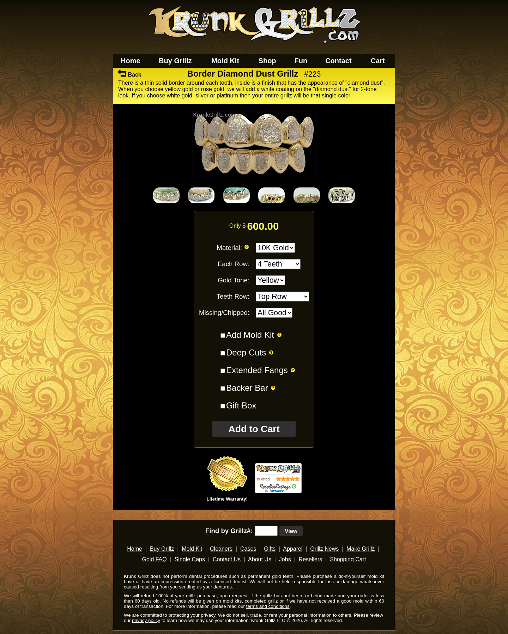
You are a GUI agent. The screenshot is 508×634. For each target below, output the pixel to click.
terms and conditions (268, 606)
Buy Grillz (175, 61)
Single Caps (190, 559)
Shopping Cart (348, 559)
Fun (301, 61)
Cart (378, 61)
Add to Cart (253, 429)
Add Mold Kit (250, 335)
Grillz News (324, 549)
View (291, 531)
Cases (248, 549)
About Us (259, 559)
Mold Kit (225, 61)
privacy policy (146, 620)
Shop (267, 61)
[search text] (266, 531)
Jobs (285, 559)
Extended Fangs (257, 370)
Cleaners (221, 549)
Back (129, 75)
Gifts (270, 549)
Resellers (310, 559)
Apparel (292, 549)
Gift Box (241, 405)
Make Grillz (360, 549)
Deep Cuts (246, 352)
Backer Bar (247, 388)
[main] (254, 292)
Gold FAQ (154, 559)
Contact (338, 61)
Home (130, 61)
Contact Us (227, 559)
